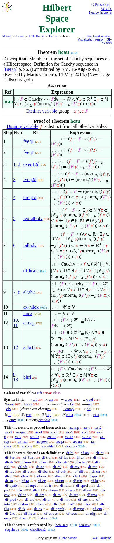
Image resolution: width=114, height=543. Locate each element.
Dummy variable (22, 126)
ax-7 (84, 432)
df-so (21, 490)
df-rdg (90, 513)
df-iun (77, 481)
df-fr (36, 490)
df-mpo (78, 509)
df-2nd (10, 513)
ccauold (44, 420)
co (49, 409)
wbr (70, 404)
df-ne (40, 467)
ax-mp (74, 427)
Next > (106, 9)
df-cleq (81, 462)
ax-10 (34, 437)
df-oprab (57, 509)
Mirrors (6, 36)
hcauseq (61, 525)
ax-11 (51, 437)
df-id (63, 485)
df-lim (65, 499)
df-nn (23, 518)
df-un (96, 471)
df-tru (46, 457)
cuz (28, 414)
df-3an (28, 457)
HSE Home (36, 36)
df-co (22, 495)
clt (89, 409)
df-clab (61, 462)
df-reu (92, 467)
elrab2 (29, 292)
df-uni (59, 481)
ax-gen (21, 432)
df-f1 (71, 504)
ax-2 (97, 427)
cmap (69, 409)
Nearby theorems (100, 12)
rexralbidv (33, 218)
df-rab (9, 471)
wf (90, 404)
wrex (28, 404)
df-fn (40, 504)
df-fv (21, 509)
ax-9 (18, 437)
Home (20, 36)
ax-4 (38, 432)
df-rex (75, 467)
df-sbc (43, 471)
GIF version (107, 41)
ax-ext (86, 437)
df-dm (39, 495)
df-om (97, 509)
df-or (99, 453)
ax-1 (87, 427)
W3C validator (101, 538)
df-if (76, 476)
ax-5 (54, 432)
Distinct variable (41, 110)
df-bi (69, 453)
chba (69, 414)
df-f (56, 504)
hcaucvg (85, 525)
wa (51, 399)
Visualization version (91, 39)
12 (15, 347)
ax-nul (22, 441)
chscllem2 (38, 529)
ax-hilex (31, 307)
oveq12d (31, 164)
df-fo (87, 504)
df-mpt (30, 485)
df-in (8, 476)
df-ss (24, 476)
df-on (47, 499)
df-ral (57, 467)
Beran (10, 69)
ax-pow (42, 441)
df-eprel (82, 485)
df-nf (97, 457)
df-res (73, 495)
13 (15, 379)
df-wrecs (50, 513)
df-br (94, 481)
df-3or (10, 457)
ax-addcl (48, 446)
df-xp (70, 490)
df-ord (29, 499)
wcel (89, 399)
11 (15, 325)
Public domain (68, 538)
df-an (85, 453)
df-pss (41, 476)
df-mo (26, 462)
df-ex (80, 457)
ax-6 (69, 432)
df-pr (25, 481)
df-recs (71, 513)
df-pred (10, 499)
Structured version (98, 36)
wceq (68, 399)
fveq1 (28, 141)
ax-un (77, 441)
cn (9, 414)
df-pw (93, 476)
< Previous (100, 4)
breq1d (29, 197)
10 (15, 320)
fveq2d (29, 179)
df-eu (43, 462)
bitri (27, 377)
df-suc (83, 499)
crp (48, 414)
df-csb (61, 471)
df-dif (79, 471)
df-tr (48, 485)
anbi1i (29, 347)
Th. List (53, 36)
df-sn (9, 481)
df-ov (38, 509)
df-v (26, 471)
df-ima (92, 495)
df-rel (87, 490)
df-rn (57, 495)
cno (96, 414)
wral (10, 404)
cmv (12, 420)
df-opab (11, 485)
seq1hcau (12, 529)
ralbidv (30, 245)
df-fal (63, 457)
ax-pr (60, 441)
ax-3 (8, 432)
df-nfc (23, 467)
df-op (42, 481)
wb (35, 399)
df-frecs (30, 513)
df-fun (23, 504)
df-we (53, 490)
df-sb (9, 462)
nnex (27, 313)
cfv (8, 409)
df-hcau (30, 270)
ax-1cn (26, 446)
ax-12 (69, 437)
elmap (29, 322)
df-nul (60, 476)
